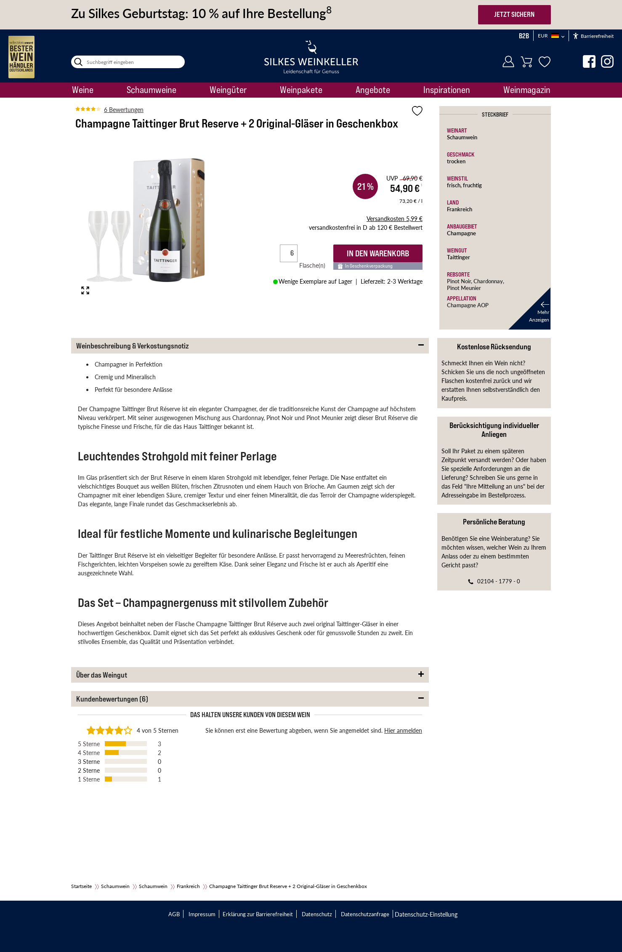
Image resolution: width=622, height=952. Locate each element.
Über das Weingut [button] (101, 674)
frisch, (455, 185)
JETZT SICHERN (514, 14)
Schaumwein (462, 137)
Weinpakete (301, 89)
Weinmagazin (526, 89)
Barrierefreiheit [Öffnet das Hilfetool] (593, 36)
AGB (174, 914)
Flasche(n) (315, 265)
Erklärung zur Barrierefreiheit (258, 914)
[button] (529, 308)
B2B (524, 36)
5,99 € (395, 218)
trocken (456, 161)
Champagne (461, 233)
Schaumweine (151, 89)
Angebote (373, 89)
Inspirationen (446, 89)
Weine (82, 89)
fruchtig (472, 185)
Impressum (202, 914)
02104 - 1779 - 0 (498, 581)
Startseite (81, 886)
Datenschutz (317, 914)
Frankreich (459, 209)
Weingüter (228, 89)
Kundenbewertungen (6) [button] (112, 698)
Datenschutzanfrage (365, 914)
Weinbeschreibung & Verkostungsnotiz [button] (132, 345)
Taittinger (458, 257)
